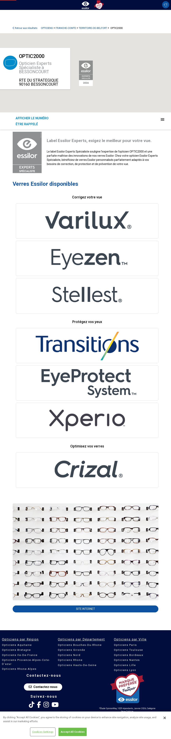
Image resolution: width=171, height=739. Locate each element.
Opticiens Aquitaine (17, 644)
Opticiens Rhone (70, 659)
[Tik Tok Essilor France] (31, 705)
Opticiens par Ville (130, 639)
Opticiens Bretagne (16, 649)
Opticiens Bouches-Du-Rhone (80, 644)
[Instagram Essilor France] (46, 705)
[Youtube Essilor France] (55, 705)
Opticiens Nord (69, 655)
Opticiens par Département (81, 639)
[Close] (164, 719)
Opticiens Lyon (125, 670)
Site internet (85, 608)
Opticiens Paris (125, 644)
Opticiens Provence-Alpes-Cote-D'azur (26, 661)
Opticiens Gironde (71, 649)
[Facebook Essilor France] (39, 705)
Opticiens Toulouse (128, 649)
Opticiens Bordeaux (128, 655)
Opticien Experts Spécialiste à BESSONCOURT (35, 67)
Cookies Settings (42, 733)
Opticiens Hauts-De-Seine (77, 665)
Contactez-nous (43, 687)
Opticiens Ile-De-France (20, 655)
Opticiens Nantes (127, 659)
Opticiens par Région (20, 639)
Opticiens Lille (125, 665)
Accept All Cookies (73, 733)
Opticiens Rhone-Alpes (19, 668)
